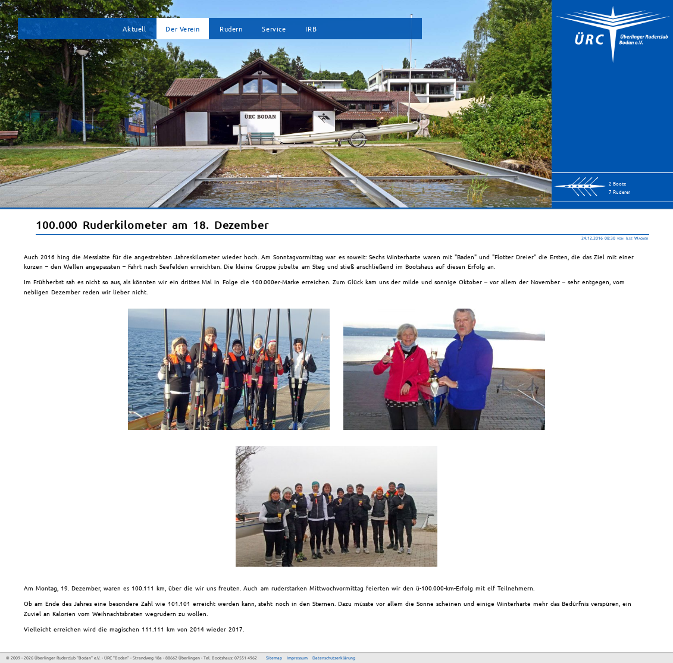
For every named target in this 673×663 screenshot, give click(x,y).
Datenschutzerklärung (333, 657)
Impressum (297, 657)
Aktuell (134, 28)
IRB (311, 28)
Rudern (231, 28)
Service (274, 28)
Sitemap (274, 657)
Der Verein (182, 28)
